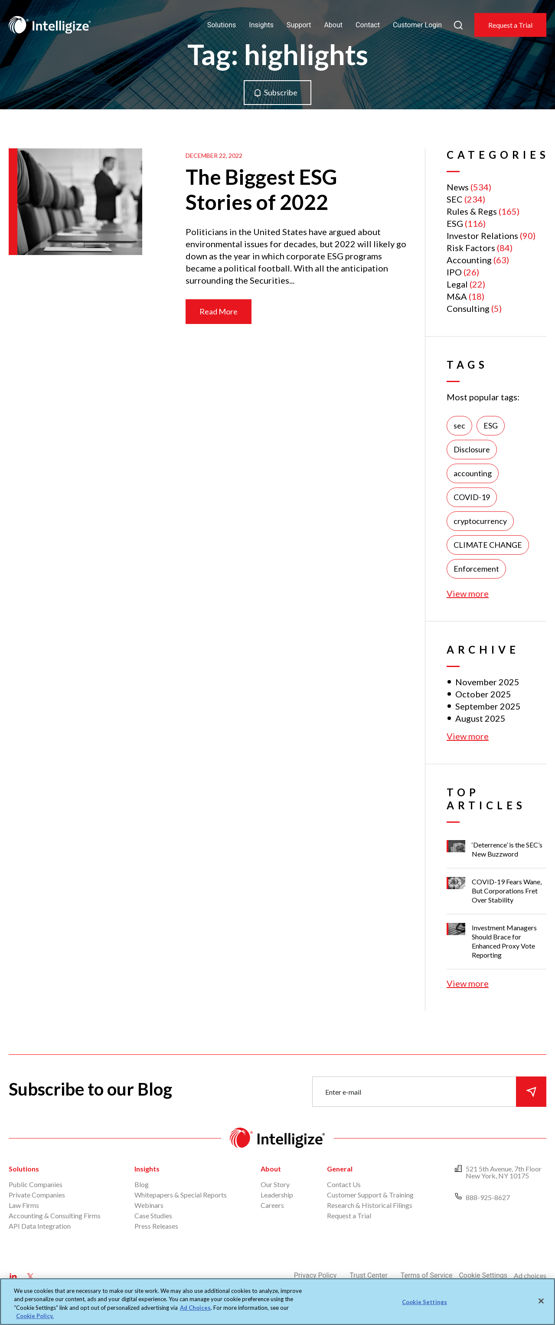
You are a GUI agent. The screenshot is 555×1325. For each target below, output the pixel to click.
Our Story (275, 1184)
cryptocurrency (480, 521)
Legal (457, 284)
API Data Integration (40, 1226)
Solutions (221, 25)
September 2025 (488, 706)
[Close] (541, 1300)
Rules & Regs (472, 211)
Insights (261, 25)
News (458, 187)
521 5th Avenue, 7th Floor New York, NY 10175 (504, 1172)
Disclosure (472, 449)
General (340, 1169)
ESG (455, 223)
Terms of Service (427, 1275)
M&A (457, 296)
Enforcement (476, 568)
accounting (473, 473)
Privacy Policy (315, 1275)
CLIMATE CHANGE (488, 545)
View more (468, 593)
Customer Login (417, 25)
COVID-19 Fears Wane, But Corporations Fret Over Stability (507, 890)
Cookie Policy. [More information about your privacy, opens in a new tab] (35, 1315)
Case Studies (153, 1215)
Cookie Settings (483, 1275)
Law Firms (24, 1205)
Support (299, 25)
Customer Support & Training (370, 1195)
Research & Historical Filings (369, 1205)
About (333, 25)
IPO (454, 272)
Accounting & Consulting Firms (55, 1215)
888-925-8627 (488, 1197)
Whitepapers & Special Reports (180, 1195)
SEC (455, 199)
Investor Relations (482, 235)
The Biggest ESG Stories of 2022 (261, 189)
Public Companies (35, 1184)
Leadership (277, 1195)
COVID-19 (472, 497)
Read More (218, 311)
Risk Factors (471, 247)
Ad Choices (195, 1307)
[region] (277, 1301)
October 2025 (483, 694)
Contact (368, 25)
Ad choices (530, 1275)
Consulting (468, 308)
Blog (141, 1184)
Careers (272, 1205)
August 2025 (480, 718)
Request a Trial (510, 25)
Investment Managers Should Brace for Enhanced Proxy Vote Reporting (504, 941)
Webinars (148, 1205)
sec (459, 425)
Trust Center (368, 1275)
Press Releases (156, 1226)
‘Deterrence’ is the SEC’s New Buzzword (507, 849)
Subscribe (280, 92)
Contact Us (344, 1184)
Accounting (469, 260)
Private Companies (37, 1195)
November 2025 (487, 682)
